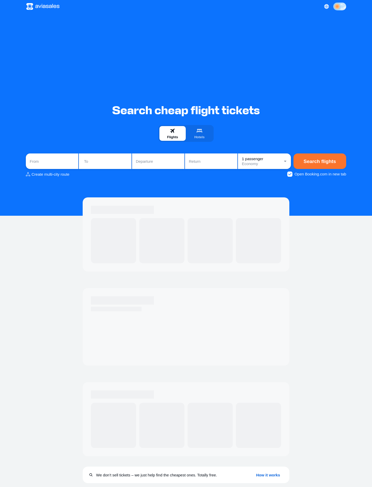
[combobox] (52, 161)
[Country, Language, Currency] (326, 6)
